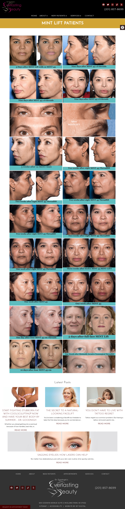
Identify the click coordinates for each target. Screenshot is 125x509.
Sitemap (43, 506)
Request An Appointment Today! (15, 507)
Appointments (70, 474)
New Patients (58, 16)
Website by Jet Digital (75, 506)
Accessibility (56, 506)
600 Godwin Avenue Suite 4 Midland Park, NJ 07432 (62, 503)
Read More (21, 430)
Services (75, 16)
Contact (89, 16)
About (43, 16)
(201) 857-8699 (114, 9)
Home (34, 16)
